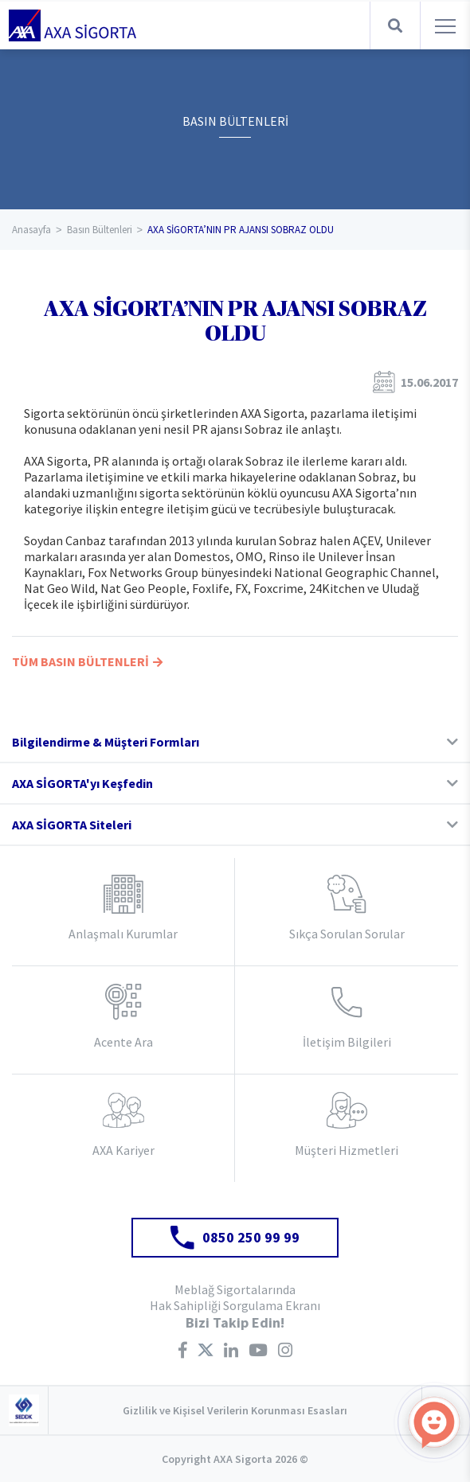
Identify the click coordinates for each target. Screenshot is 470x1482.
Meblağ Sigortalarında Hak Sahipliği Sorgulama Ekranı (235, 1297)
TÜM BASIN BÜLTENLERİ (87, 661)
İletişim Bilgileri (347, 1042)
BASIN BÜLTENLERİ (235, 121)
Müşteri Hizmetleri (346, 1150)
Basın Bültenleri (99, 229)
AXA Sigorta (72, 25)
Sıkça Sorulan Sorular (347, 934)
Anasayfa (31, 229)
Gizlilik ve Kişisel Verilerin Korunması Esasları (235, 1410)
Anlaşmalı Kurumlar (123, 934)
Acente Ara (123, 1042)
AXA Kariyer (123, 1150)
